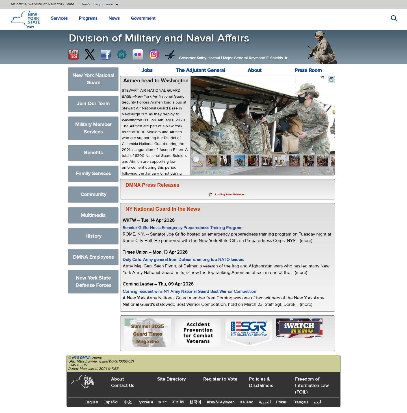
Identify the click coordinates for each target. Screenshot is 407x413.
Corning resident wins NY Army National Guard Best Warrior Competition (189, 291)
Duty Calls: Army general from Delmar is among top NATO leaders (183, 259)
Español (110, 402)
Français (300, 402)
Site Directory (171, 379)
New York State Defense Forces (93, 282)
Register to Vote (220, 379)
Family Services (93, 173)
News (114, 18)
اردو (317, 402)
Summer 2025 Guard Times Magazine (147, 334)
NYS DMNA (81, 357)
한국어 (195, 402)
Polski (281, 402)
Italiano (247, 402)
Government (143, 18)
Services (59, 18)
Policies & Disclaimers (261, 382)
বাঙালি (178, 402)
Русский (145, 402)
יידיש (162, 402)
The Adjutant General (200, 70)
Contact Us (122, 385)
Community (93, 194)
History (93, 236)
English (91, 402)
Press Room (308, 70)
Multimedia (93, 215)
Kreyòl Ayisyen (221, 402)
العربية (265, 402)
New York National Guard (93, 79)
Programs (88, 18)
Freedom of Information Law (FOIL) (312, 385)
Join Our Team (93, 103)
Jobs (147, 70)
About (254, 70)
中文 (128, 402)
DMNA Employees (93, 257)
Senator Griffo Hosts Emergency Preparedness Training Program (182, 227)
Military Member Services (93, 128)
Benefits (93, 153)
